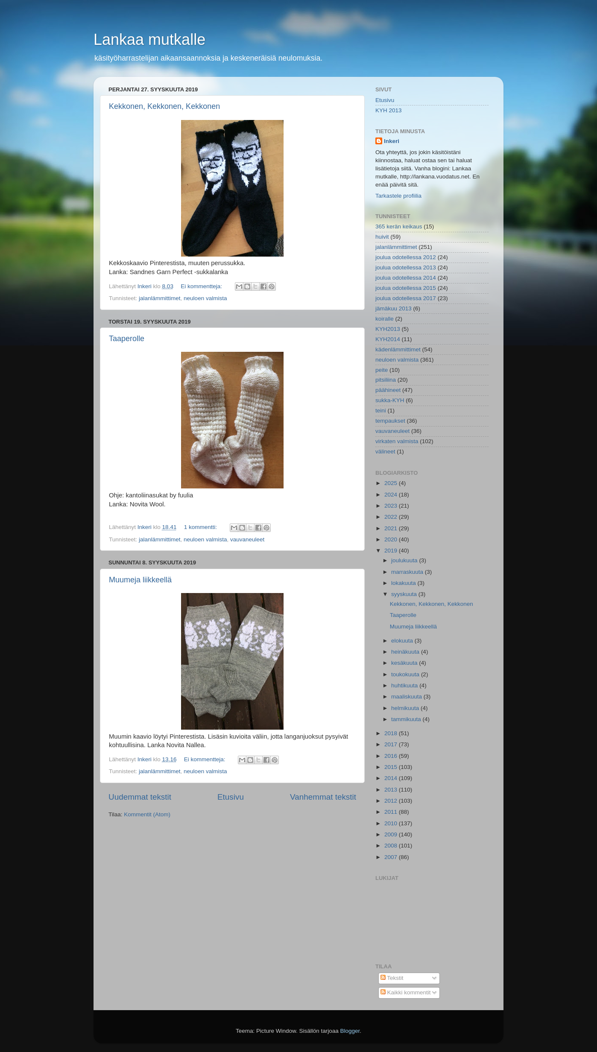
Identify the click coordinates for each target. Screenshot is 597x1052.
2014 (391, 778)
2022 (391, 517)
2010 (391, 823)
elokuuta (403, 640)
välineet (385, 451)
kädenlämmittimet (398, 349)
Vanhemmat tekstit (323, 796)
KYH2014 (387, 339)
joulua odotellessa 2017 (405, 298)
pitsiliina (385, 380)
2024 (391, 494)
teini (380, 410)
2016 (391, 756)
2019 (391, 550)
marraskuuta (408, 572)
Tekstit (392, 978)
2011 (391, 812)
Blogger (350, 1031)
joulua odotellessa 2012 (405, 257)
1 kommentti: (201, 527)
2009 (391, 834)
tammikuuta (407, 719)
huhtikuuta (405, 685)
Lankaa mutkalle (149, 39)
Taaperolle (126, 338)
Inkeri (391, 141)
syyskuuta (404, 594)
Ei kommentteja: (202, 286)
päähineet (388, 390)
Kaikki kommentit (405, 992)
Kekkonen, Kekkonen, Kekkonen (164, 106)
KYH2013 (387, 329)
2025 (391, 483)
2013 (391, 789)
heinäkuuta (406, 652)
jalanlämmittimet (160, 298)
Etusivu (230, 796)
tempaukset (390, 421)
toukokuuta (406, 674)
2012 (391, 801)
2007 (391, 857)
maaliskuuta (407, 696)
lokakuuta (404, 583)
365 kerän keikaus (398, 226)
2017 (391, 744)
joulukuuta (405, 560)
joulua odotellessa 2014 (405, 278)
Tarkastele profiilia (398, 196)
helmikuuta (406, 708)
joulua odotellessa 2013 (405, 267)
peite (381, 370)
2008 (391, 845)
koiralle (384, 319)
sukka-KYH (389, 400)
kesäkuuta (405, 663)
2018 (391, 733)
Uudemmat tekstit (139, 796)
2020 (391, 539)
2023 (391, 506)
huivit (382, 237)
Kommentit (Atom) (147, 814)
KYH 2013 (388, 110)
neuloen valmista (205, 298)
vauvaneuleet (247, 539)
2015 (391, 767)
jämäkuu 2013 (393, 308)
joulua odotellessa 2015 (405, 288)
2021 (391, 528)
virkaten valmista (396, 441)
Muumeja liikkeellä (140, 580)
